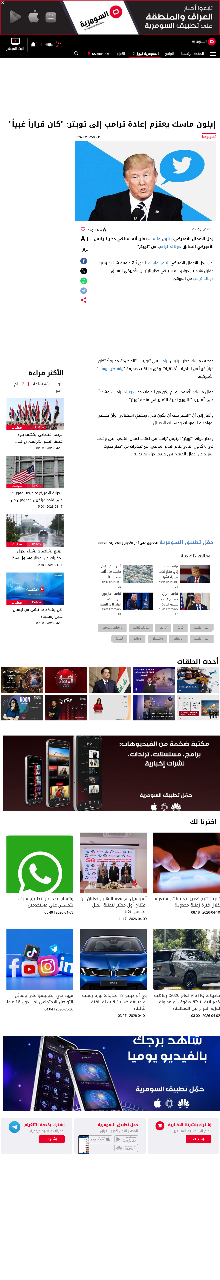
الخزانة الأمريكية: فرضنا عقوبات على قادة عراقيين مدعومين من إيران (37, 496)
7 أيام (19, 384)
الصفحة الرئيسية (192, 54)
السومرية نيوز (145, 54)
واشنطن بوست (110, 368)
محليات (17, 427)
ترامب (164, 361)
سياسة (17, 486)
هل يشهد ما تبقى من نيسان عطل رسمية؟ (38, 613)
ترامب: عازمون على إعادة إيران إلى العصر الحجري (110, 602)
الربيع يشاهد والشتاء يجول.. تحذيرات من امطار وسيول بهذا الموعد (37, 555)
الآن (60, 384)
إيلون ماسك (160, 239)
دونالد (129, 392)
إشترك (51, 1139)
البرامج (169, 54)
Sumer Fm (100, 53)
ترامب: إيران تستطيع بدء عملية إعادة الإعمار (169, 602)
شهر (60, 390)
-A (85, 250)
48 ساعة (41, 384)
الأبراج (121, 54)
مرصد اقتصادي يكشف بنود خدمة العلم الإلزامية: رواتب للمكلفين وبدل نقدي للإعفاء (39, 438)
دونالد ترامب (169, 246)
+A (85, 239)
